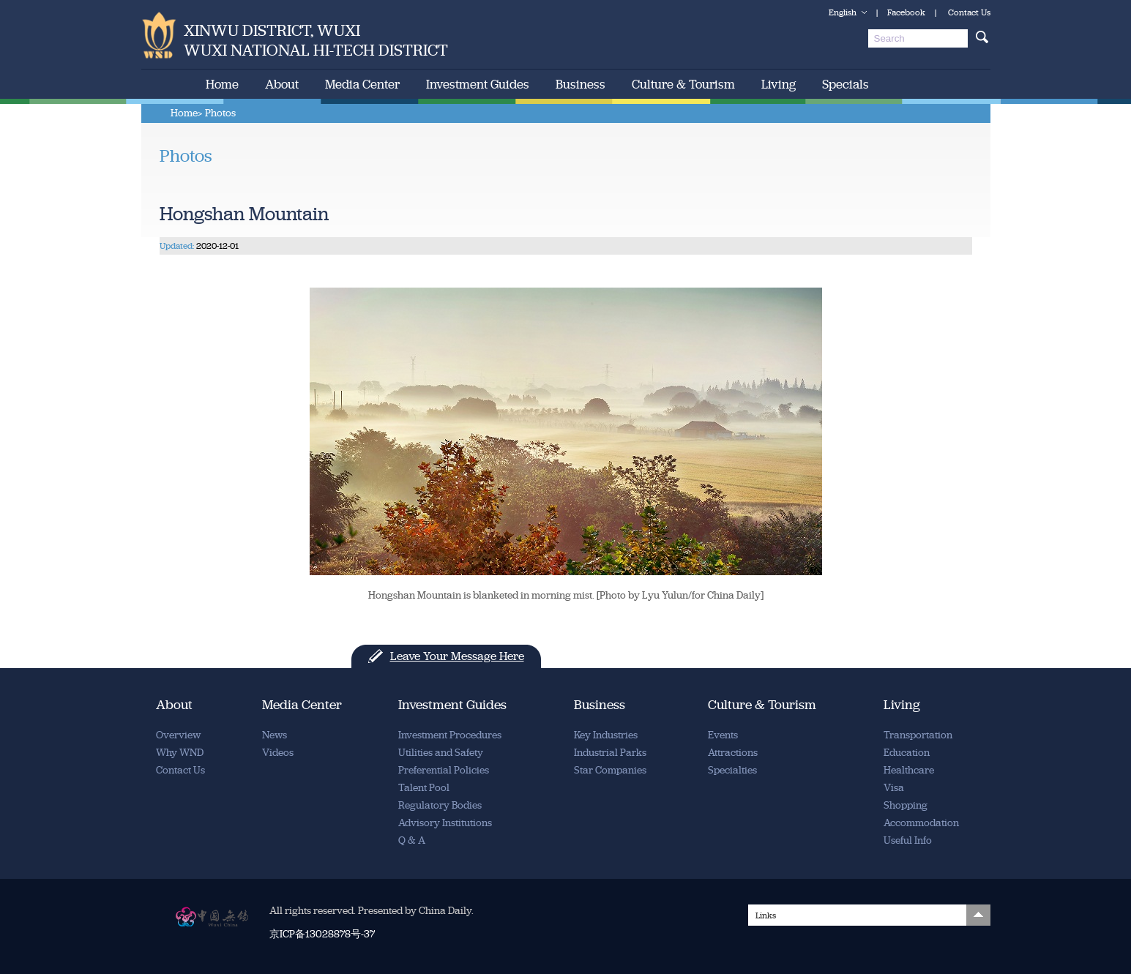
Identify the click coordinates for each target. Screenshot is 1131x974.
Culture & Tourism (683, 84)
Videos (278, 752)
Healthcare (909, 770)
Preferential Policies (443, 770)
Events (723, 735)
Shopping (905, 805)
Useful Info (908, 840)
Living (778, 84)
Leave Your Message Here (457, 656)
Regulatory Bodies (440, 805)
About (282, 84)
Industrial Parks (610, 752)
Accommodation (921, 823)
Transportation (918, 735)
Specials (845, 84)
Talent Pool (423, 788)
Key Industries (606, 735)
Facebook (906, 12)
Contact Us (969, 12)
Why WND (180, 752)
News (274, 735)
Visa (894, 788)
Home (222, 84)
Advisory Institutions (445, 823)
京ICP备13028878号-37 (322, 934)
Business (580, 84)
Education (907, 752)
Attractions (733, 752)
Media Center (362, 84)
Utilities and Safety (440, 752)
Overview (178, 735)
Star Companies (610, 770)
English (842, 12)
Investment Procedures (449, 735)
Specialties (732, 770)
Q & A (411, 840)
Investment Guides (477, 84)
